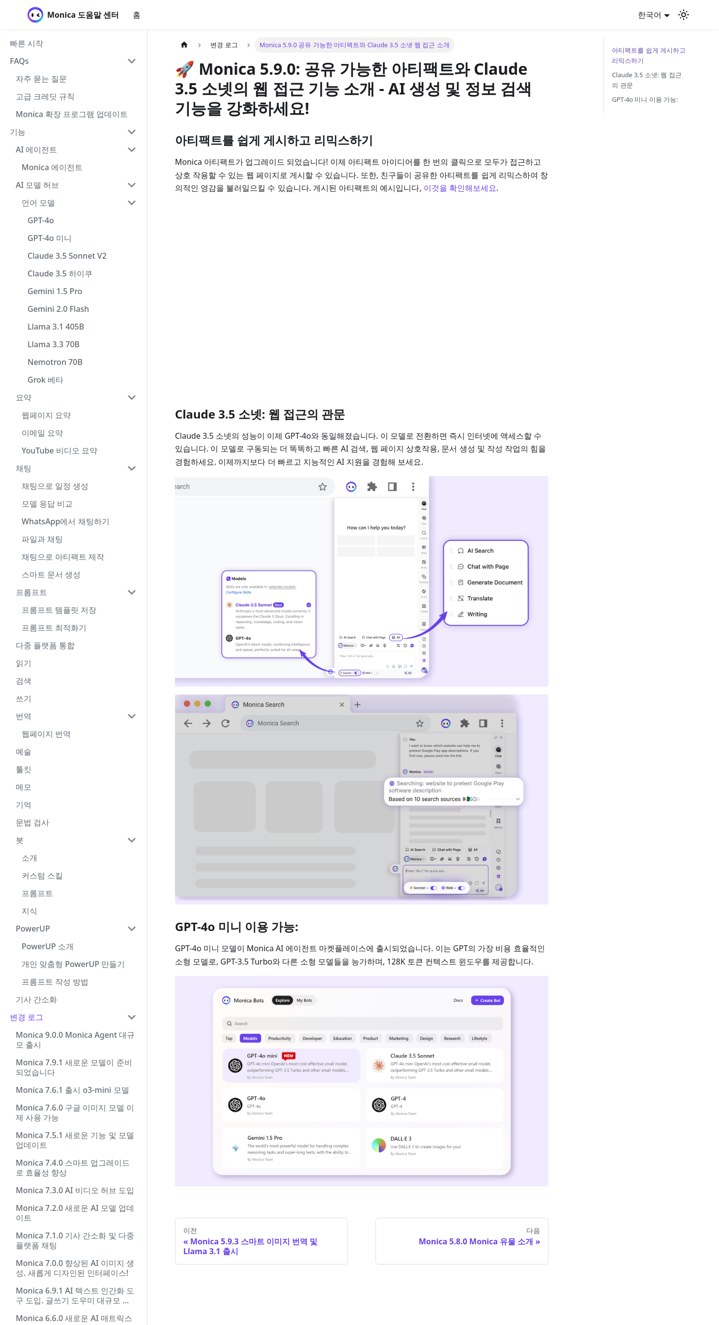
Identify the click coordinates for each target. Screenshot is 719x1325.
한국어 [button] (649, 14)
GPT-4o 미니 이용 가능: (645, 99)
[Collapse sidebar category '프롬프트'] (132, 592)
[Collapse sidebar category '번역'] (132, 716)
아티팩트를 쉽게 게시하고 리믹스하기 (649, 55)
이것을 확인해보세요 (460, 187)
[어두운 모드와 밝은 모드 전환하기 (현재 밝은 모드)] (683, 15)
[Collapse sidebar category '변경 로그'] (132, 1017)
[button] (73, 61)
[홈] (184, 45)
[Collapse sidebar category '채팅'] (132, 468)
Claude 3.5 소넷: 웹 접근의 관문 (646, 80)
